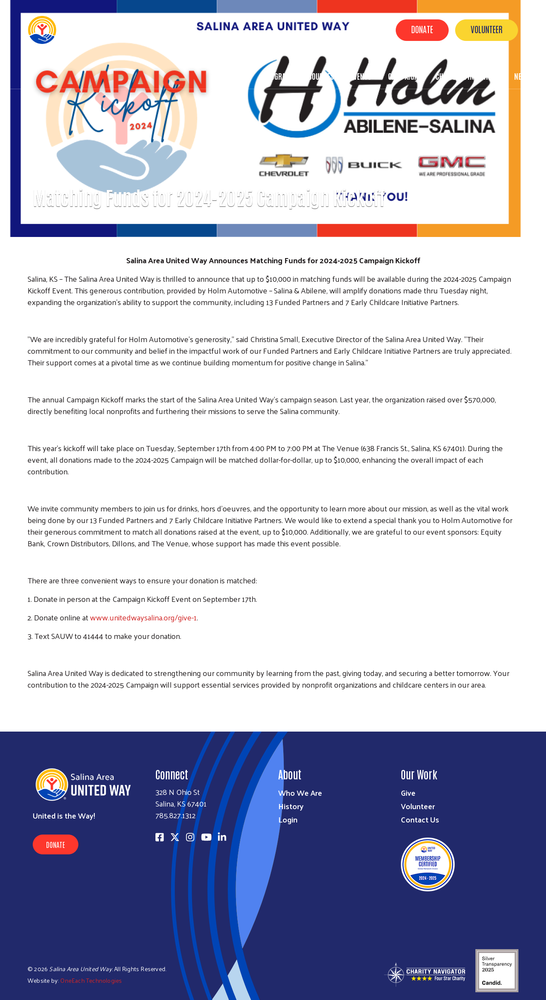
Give (408, 792)
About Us (232, 76)
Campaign (403, 76)
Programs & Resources (298, 76)
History (291, 806)
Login (288, 819)
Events (361, 76)
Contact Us (420, 819)
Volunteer (487, 28)
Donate (422, 28)
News (522, 76)
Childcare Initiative (466, 76)
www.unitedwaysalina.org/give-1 (143, 617)
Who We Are (300, 792)
